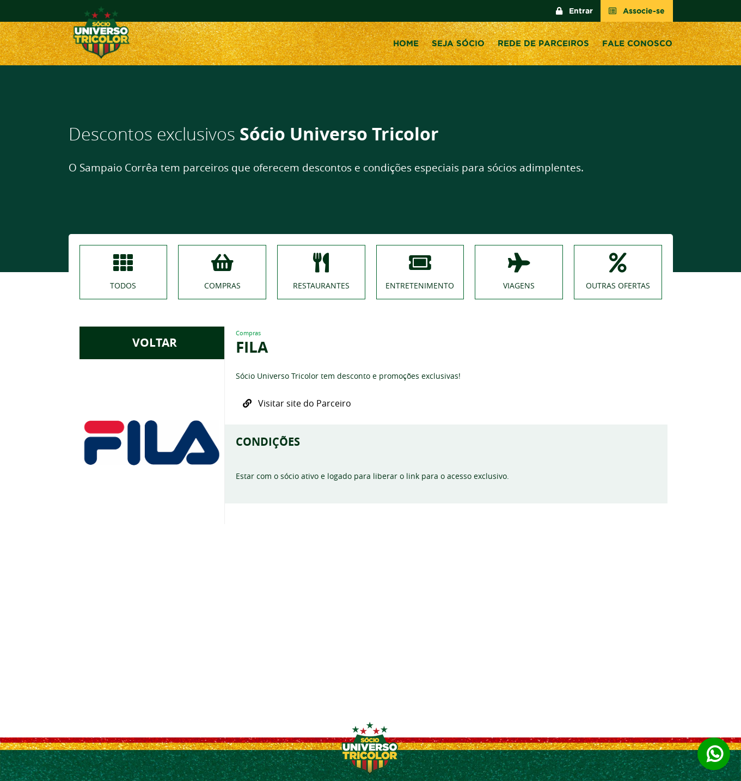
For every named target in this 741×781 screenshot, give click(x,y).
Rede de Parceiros (543, 43)
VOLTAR (152, 342)
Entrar (574, 11)
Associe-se (637, 11)
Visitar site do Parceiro (297, 403)
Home (406, 43)
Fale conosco (637, 43)
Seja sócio (458, 43)
